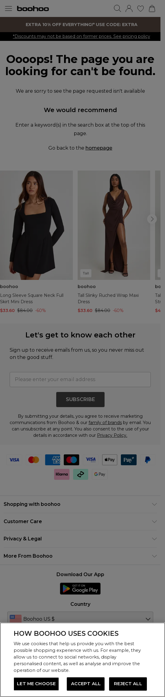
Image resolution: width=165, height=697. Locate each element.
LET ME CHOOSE (36, 683)
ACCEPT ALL (86, 683)
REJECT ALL (128, 683)
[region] (82, 659)
